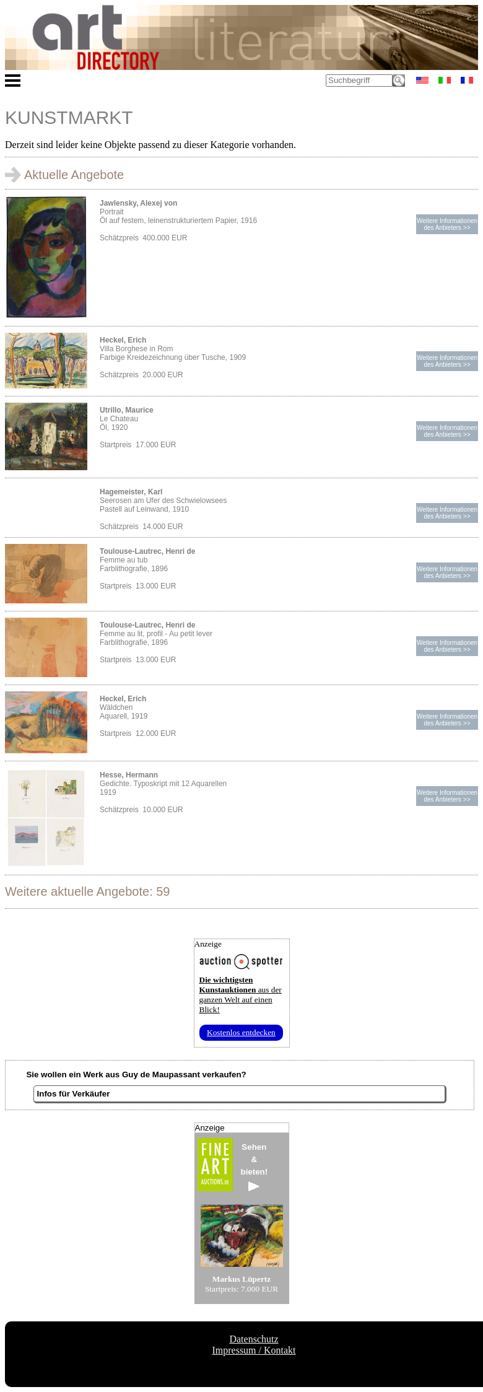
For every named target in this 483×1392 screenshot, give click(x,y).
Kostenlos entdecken (241, 1032)
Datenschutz (253, 1339)
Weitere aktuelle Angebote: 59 (87, 891)
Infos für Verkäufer (73, 1093)
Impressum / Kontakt (253, 1350)
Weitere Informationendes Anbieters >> (447, 224)
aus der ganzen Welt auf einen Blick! (240, 994)
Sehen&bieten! (254, 1166)
